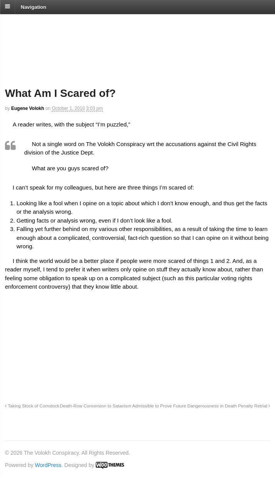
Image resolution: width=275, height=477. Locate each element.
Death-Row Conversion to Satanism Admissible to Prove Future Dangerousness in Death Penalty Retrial (165, 405)
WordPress (48, 465)
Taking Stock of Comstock (32, 405)
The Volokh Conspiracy (59, 24)
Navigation (33, 7)
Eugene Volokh (27, 108)
